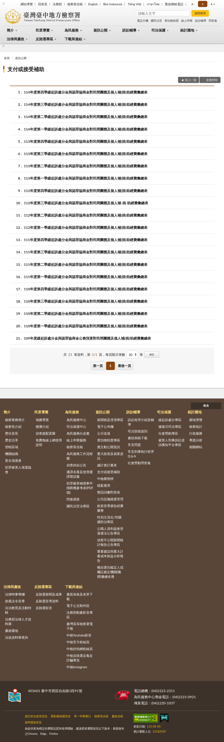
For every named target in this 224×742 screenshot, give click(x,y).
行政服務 (195, 433)
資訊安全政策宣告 (36, 716)
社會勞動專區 (168, 433)
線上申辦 (186, 20)
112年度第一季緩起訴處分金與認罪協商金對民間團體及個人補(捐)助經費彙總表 (85, 227)
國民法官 (156, 20)
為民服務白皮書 (77, 433)
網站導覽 (27, 4)
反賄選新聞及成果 (49, 594)
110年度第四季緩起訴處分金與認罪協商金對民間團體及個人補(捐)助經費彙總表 (85, 288)
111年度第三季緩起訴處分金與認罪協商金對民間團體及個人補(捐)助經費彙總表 (85, 251)
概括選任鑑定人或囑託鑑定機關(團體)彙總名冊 (110, 571)
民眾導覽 (43, 30)
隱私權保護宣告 (61, 716)
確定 (151, 354)
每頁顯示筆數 (115, 354)
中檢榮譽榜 (105, 479)
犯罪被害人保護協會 (18, 469)
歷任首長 (11, 433)
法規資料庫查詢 (16, 637)
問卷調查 (73, 499)
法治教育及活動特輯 (18, 610)
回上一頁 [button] (190, 80)
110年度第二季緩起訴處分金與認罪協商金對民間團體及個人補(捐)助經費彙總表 (85, 313)
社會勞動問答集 (139, 463)
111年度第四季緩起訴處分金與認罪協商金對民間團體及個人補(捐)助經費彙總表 (85, 239)
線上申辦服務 (76, 440)
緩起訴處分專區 (169, 420)
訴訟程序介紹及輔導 (141, 422)
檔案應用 (103, 485)
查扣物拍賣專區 (108, 440)
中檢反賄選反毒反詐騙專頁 (79, 658)
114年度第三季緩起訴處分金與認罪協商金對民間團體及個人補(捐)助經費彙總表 (85, 104)
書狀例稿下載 (137, 438)
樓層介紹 (42, 426)
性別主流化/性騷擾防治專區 (109, 519)
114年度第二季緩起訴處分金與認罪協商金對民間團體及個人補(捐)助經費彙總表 (85, 116)
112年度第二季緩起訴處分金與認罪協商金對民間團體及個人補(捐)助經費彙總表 (85, 215)
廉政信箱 (117, 716)
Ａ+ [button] (212, 4)
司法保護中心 (76, 426)
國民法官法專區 (77, 506)
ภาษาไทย (153, 4)
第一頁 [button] (98, 366)
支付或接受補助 (25, 69)
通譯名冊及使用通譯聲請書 (79, 474)
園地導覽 (195, 420)
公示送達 (103, 433)
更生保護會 (13, 460)
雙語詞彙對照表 (108, 492)
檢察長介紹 (13, 426)
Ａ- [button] (193, 4)
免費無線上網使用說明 (49, 442)
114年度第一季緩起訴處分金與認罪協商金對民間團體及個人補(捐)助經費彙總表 (85, 129)
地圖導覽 (42, 420)
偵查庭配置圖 (45, 433)
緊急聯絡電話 (174, 4)
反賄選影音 (44, 608)
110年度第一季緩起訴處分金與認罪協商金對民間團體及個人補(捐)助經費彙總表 (85, 325)
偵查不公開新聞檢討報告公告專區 (110, 542)
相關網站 (195, 447)
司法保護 (158, 30)
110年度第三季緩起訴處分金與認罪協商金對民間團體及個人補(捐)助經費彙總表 (85, 301)
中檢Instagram (76, 667)
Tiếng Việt (135, 4)
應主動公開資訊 (108, 447)
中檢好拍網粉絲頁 (79, 649)
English (93, 4)
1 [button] (110, 366)
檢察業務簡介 (15, 420)
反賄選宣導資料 (47, 601)
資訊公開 (100, 30)
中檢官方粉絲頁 (77, 642)
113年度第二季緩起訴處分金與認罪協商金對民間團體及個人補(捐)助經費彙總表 (85, 165)
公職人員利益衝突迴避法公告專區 (110, 531)
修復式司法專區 (169, 426)
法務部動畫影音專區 (79, 614)
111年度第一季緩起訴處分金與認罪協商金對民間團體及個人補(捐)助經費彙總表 (85, 276)
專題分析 (195, 440)
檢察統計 (195, 426)
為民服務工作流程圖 (79, 456)
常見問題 (134, 445)
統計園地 (187, 30)
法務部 (57, 4)
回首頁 (42, 4)
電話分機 (142, 20)
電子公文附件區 (77, 606)
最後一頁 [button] (124, 366)
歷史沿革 (11, 440)
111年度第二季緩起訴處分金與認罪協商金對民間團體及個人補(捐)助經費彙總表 (85, 264)
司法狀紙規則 (137, 431)
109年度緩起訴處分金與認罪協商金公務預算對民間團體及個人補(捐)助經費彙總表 (87, 338)
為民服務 (72, 30)
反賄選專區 (44, 39)
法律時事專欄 (15, 594)
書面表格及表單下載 (79, 596)
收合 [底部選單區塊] (206, 405)
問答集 (213, 20)
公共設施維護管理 (110, 499)
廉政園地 (11, 631)
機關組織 (11, 454)
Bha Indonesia (112, 4)
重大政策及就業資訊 (110, 456)
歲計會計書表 (107, 465)
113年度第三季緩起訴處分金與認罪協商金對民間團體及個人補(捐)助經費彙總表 (85, 153)
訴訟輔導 (200, 20)
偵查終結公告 (76, 465)
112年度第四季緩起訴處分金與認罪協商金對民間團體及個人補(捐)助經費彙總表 (85, 190)
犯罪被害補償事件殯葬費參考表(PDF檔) (79, 487)
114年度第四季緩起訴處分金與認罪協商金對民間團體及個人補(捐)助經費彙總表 (85, 92)
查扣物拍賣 (171, 20)
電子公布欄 (105, 426)
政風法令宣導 (15, 601)
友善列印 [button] (212, 80)
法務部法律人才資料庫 (18, 621)
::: (3, 3)
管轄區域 (11, 447)
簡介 (10, 30)
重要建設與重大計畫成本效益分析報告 (110, 555)
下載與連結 (73, 39)
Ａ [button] (202, 4)
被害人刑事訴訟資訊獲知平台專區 (171, 442)
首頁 (7, 58)
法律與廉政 (15, 39)
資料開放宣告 (33, 722)
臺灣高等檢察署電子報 (79, 626)
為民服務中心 (76, 420)
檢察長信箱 (75, 4)
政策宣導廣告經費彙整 (110, 508)
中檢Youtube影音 (79, 635)
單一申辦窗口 (82, 716)
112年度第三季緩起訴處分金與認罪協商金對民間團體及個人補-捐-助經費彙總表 (86, 202)
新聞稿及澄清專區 (110, 420)
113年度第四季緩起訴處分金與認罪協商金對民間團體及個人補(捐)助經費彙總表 (85, 141)
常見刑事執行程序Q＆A (141, 453)
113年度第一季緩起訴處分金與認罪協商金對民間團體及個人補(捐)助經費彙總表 (85, 178)
